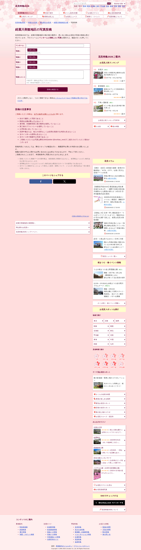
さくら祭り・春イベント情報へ (109, 303)
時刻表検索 (24, 527)
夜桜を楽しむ (48, 16)
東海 (111, 6)
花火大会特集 (79, 529)
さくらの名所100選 (102, 394)
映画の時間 (107, 527)
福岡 (117, 321)
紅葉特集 (78, 537)
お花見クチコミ (92, 13)
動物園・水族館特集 (82, 532)
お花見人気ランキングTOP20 (108, 120)
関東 (84, 6)
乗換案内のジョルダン (64, 546)
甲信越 (102, 6)
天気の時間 (107, 529)
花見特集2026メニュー (26, 13)
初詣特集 (78, 539)
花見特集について (114, 16)
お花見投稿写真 (114, 13)
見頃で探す (48, 13)
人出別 (97, 126)
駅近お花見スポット (102, 403)
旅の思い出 (107, 534)
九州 (123, 6)
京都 (106, 321)
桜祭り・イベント (92, 16)
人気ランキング (26, 16)
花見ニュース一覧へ (109, 256)
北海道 (93, 6)
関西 (88, 6)
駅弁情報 (106, 532)
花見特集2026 (22, 6)
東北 (98, 6)
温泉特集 (78, 542)
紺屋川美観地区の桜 (61, 22)
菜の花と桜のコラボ (102, 412)
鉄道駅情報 (51, 527)
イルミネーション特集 (83, 534)
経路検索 (23, 529)
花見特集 (78, 527)
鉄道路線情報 (52, 529)
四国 (119, 6)
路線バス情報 (52, 532)
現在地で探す (119, 4)
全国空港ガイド (52, 539)
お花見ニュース (70, 16)
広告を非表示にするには (80, 216)
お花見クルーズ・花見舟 (103, 416)
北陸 (107, 6)
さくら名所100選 (70, 13)
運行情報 (23, 532)
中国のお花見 (32, 22)
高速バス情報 (52, 534)
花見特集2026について (109, 509)
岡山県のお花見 (45, 22)
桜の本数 (114, 126)
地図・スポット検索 (27, 534)
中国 (115, 6)
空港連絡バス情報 (53, 537)
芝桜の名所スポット (102, 408)
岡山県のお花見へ (22, 227)
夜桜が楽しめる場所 (102, 399)
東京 (95, 321)
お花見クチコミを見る (103, 485)
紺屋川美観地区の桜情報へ (25, 223)
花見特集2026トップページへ (26, 232)
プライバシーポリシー (82, 546)
